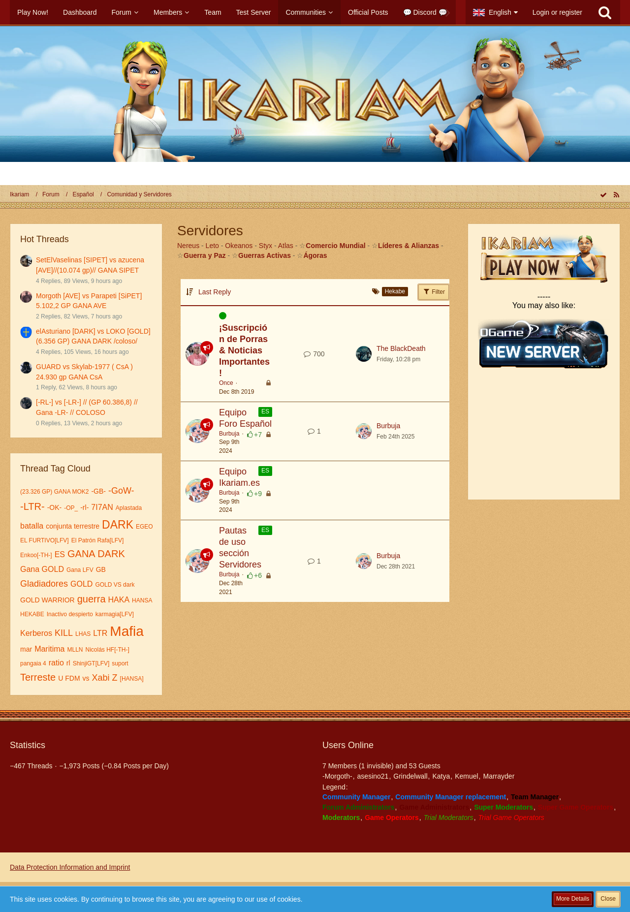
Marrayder (499, 776)
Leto (212, 246)
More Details (572, 898)
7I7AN (102, 507)
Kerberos (36, 633)
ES (60, 554)
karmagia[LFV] (114, 614)
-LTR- (32, 506)
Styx (265, 246)
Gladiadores (44, 584)
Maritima (49, 649)
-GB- (98, 491)
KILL (64, 633)
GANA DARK (96, 553)
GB (101, 569)
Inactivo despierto (70, 614)
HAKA (119, 600)
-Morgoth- (337, 776)
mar (26, 649)
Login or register (557, 12)
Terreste (38, 677)
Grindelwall (410, 776)
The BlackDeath (401, 348)
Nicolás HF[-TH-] (107, 649)
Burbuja (229, 433)
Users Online (348, 745)
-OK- (54, 507)
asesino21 (373, 776)
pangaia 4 (33, 663)
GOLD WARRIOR (47, 600)
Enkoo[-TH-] (36, 555)
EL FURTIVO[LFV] (44, 540)
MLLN (75, 649)
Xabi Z (105, 678)
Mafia (126, 631)
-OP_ (71, 507)
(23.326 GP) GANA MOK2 (54, 491)
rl (68, 663)
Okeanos (238, 246)
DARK (117, 524)
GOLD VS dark (114, 584)
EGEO (144, 526)
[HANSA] (132, 678)
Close (608, 898)
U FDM (69, 678)
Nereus (188, 246)
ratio (56, 663)
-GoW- (121, 491)
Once (226, 382)
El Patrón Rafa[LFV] (97, 540)
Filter (433, 291)
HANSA (142, 600)
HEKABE (32, 614)
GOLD (81, 584)
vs (86, 678)
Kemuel (466, 776)
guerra (91, 599)
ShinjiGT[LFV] (91, 663)
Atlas (285, 246)
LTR (100, 633)
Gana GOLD (42, 569)
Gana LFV (80, 569)
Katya (441, 776)
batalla (31, 526)
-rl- (84, 507)
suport (120, 663)
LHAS (83, 633)
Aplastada (129, 507)
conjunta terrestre (72, 526)
